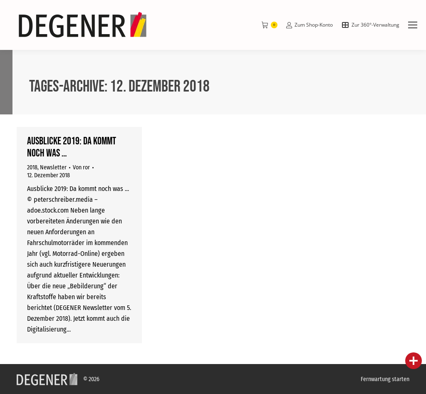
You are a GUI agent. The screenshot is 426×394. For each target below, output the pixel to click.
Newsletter (53, 167)
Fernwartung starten (385, 379)
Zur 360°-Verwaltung (370, 25)
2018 (32, 167)
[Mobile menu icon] (413, 25)
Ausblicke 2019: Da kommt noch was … (71, 147)
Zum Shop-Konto (309, 25)
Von (81, 167)
